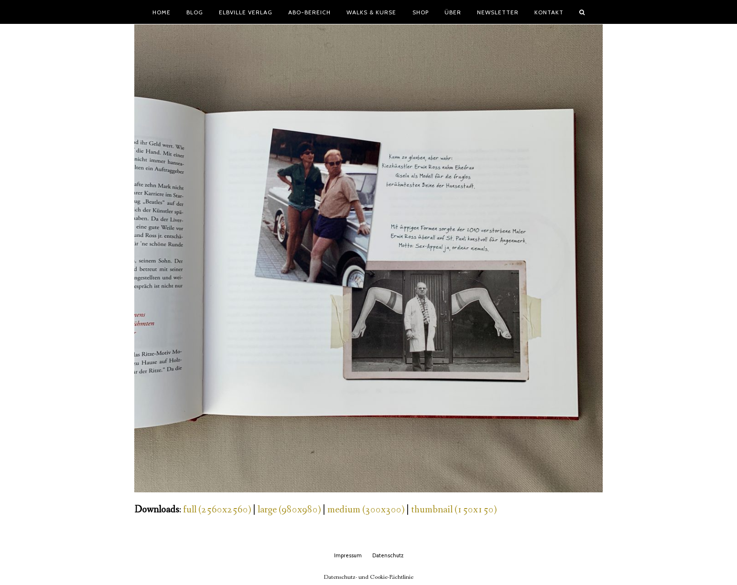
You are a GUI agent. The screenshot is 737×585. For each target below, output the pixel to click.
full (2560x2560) (217, 509)
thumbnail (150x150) (454, 509)
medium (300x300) (365, 509)
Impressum (348, 555)
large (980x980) (289, 509)
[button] (582, 12)
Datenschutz (387, 555)
